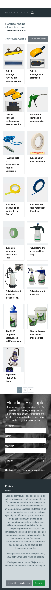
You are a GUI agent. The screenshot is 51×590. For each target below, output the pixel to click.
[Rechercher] (15, 12)
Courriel (9, 446)
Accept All (39, 583)
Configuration (25, 583)
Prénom (9, 426)
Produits (8, 491)
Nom (8, 436)
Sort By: (38, 39)
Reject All (12, 583)
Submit (10, 461)
